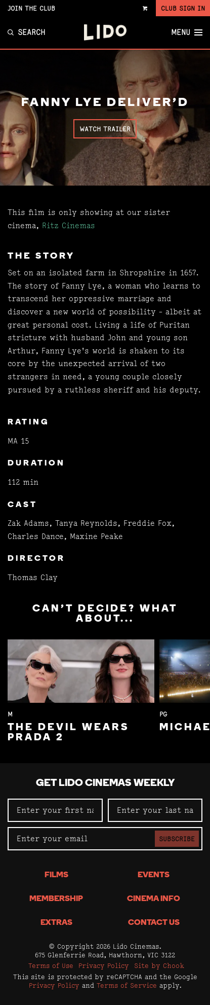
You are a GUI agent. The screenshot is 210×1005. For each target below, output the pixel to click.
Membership (56, 899)
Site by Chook (159, 965)
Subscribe (177, 839)
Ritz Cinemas (68, 225)
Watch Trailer (105, 129)
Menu (186, 32)
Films (56, 875)
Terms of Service (127, 985)
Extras (56, 923)
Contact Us (154, 923)
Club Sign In (183, 8)
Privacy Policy (103, 965)
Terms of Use (50, 965)
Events (154, 875)
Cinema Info (153, 899)
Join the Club (31, 8)
